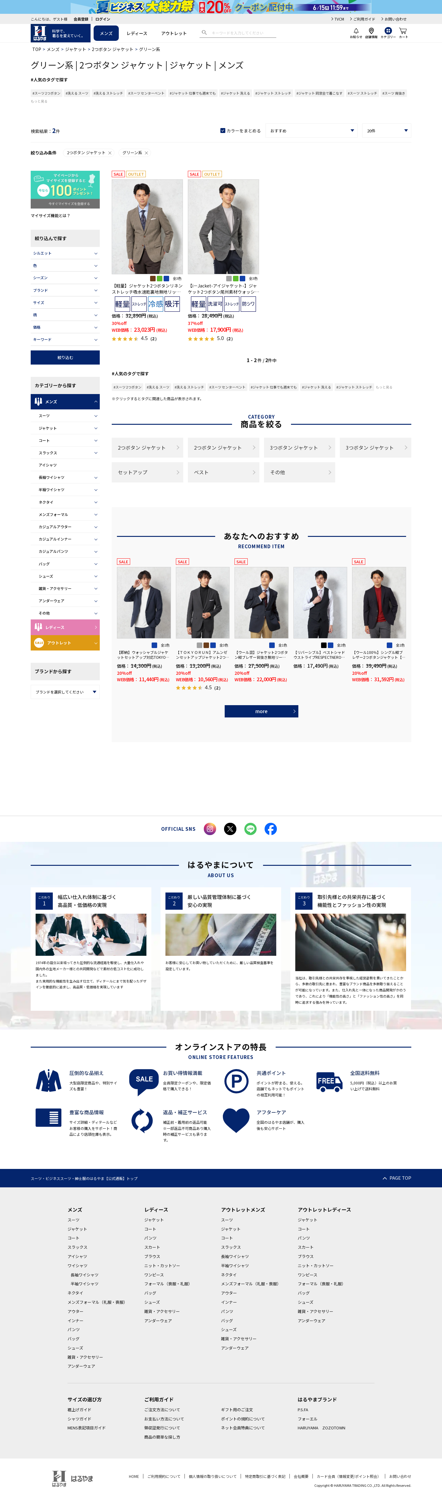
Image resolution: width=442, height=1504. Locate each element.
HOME (134, 1476)
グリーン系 (135, 152)
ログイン (102, 18)
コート (44, 440)
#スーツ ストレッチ (362, 93)
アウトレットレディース (324, 1209)
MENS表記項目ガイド (87, 1428)
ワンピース (154, 1275)
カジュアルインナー (55, 538)
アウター (75, 1311)
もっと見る (39, 101)
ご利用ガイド (364, 19)
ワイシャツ (77, 1265)
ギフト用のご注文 (237, 1409)
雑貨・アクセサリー (55, 588)
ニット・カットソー (162, 1265)
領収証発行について (162, 1428)
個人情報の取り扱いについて (213, 1476)
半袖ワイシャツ (51, 489)
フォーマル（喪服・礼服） (168, 1284)
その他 (44, 612)
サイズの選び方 (85, 1399)
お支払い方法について (164, 1419)
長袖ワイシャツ (51, 477)
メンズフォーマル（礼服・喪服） (97, 1302)
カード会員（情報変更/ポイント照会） (349, 1476)
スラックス (48, 452)
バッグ (44, 563)
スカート (152, 1247)
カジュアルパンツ (53, 551)
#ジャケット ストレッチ (273, 93)
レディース (136, 33)
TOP (36, 49)
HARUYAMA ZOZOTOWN (321, 1428)
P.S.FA (303, 1409)
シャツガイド (79, 1419)
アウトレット (174, 33)
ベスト (201, 472)
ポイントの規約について (243, 1419)
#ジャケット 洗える (235, 93)
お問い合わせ (396, 19)
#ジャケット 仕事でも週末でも (193, 93)
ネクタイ (46, 502)
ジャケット (75, 49)
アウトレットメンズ (243, 1209)
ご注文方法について (162, 1409)
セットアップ (132, 472)
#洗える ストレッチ (108, 93)
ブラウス (152, 1256)
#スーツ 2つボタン (46, 93)
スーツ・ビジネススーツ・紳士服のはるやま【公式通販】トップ (84, 1178)
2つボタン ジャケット (113, 49)
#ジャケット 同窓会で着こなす (320, 93)
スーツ (44, 415)
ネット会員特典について (243, 1428)
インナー (75, 1320)
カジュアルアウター (55, 526)
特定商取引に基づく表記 (265, 1476)
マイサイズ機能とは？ (51, 215)
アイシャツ (48, 464)
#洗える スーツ (77, 93)
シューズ (46, 576)
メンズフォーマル (53, 514)
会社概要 (301, 1476)
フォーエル (308, 1419)
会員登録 (81, 18)
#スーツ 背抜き (393, 93)
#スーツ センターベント (146, 93)
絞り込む (65, 357)
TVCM (339, 19)
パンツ (74, 1329)
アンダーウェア (51, 600)
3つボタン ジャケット (294, 447)
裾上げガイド (79, 1409)
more (261, 711)
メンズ (106, 33)
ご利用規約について (163, 1476)
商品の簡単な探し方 (162, 1437)
